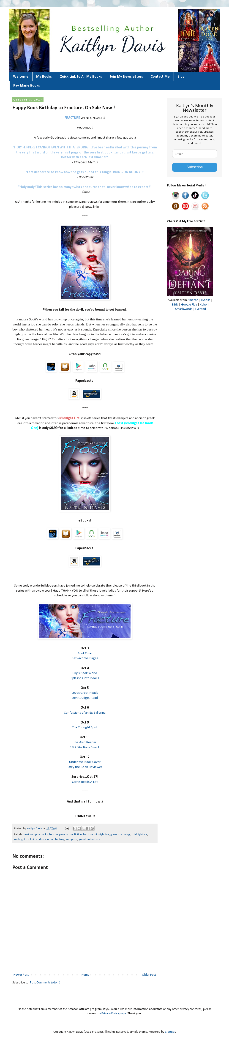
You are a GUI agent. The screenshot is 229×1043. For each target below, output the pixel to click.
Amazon (193, 300)
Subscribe (194, 167)
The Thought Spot (85, 727)
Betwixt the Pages (84, 658)
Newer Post (21, 975)
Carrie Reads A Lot (85, 782)
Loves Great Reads (84, 693)
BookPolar (84, 653)
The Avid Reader (84, 742)
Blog (181, 77)
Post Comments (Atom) (45, 982)
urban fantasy (55, 839)
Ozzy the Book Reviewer (85, 767)
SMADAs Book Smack (85, 747)
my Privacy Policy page (111, 1013)
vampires (71, 839)
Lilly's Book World (84, 673)
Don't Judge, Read (85, 698)
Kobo (203, 304)
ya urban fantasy (89, 839)
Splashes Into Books (85, 678)
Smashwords (183, 309)
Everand (200, 309)
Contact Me (160, 77)
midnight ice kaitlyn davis (30, 839)
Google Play (189, 304)
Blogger (170, 1032)
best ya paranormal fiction (65, 834)
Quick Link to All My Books (81, 77)
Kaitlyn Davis (35, 828)
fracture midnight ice (96, 834)
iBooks (205, 300)
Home (85, 975)
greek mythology (120, 834)
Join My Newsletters (126, 77)
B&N (175, 304)
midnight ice (139, 834)
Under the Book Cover (85, 762)
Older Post (149, 975)
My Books (44, 77)
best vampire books (36, 834)
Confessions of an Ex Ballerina (85, 713)
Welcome (20, 77)
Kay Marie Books (26, 85)
